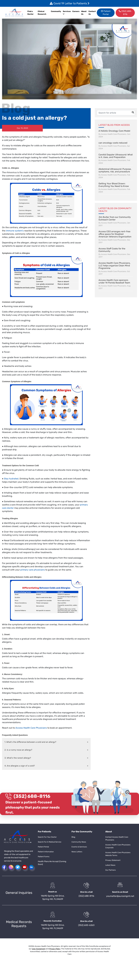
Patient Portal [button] (105, 12)
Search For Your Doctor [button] (47, 837)
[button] (14, 12)
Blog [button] (73, 837)
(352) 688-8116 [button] (125, 12)
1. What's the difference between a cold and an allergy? (30, 742)
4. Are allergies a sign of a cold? (19, 766)
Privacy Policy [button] (54, 949)
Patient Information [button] (46, 852)
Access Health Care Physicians (31, 728)
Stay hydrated (11, 478)
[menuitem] (76, 13)
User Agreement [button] (38, 949)
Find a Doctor (30, 12)
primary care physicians (32, 569)
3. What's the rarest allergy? (17, 758)
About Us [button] (83, 12)
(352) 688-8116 (32, 796)
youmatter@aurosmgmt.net (120, 896)
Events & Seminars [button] (79, 847)
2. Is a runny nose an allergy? (18, 750)
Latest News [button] (110, 865)
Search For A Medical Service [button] (49, 842)
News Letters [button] (77, 852)
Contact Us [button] (92, 12)
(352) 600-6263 (86, 925)
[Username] (116, 112)
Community (56, 11)
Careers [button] (75, 11)
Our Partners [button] (110, 870)
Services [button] (67, 12)
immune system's (15, 230)
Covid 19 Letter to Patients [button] (69, 3)
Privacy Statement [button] (112, 860)
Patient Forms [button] (43, 857)
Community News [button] (79, 842)
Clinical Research (42, 12)
